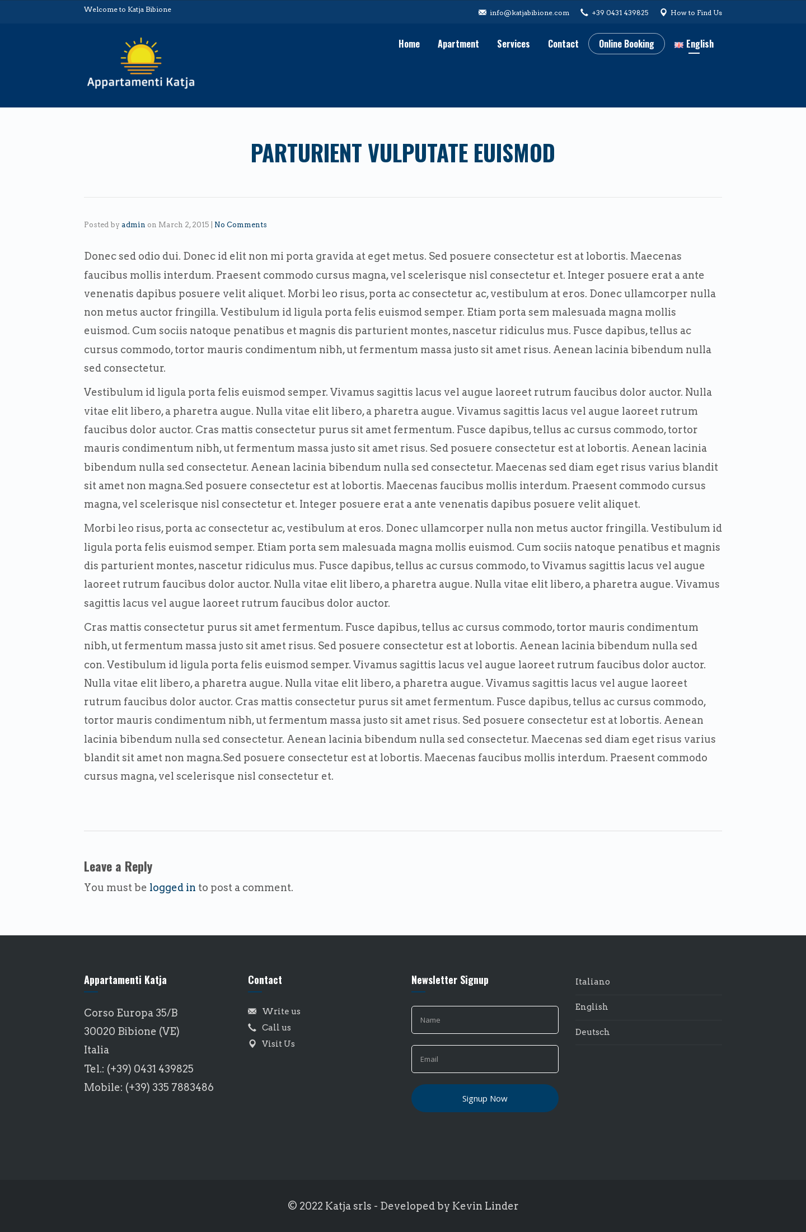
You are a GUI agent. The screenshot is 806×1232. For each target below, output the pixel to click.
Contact (563, 43)
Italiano (592, 982)
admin (133, 225)
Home (409, 43)
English (591, 1007)
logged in (172, 887)
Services (513, 43)
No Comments (240, 225)
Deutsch (592, 1032)
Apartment (458, 43)
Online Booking (626, 43)
